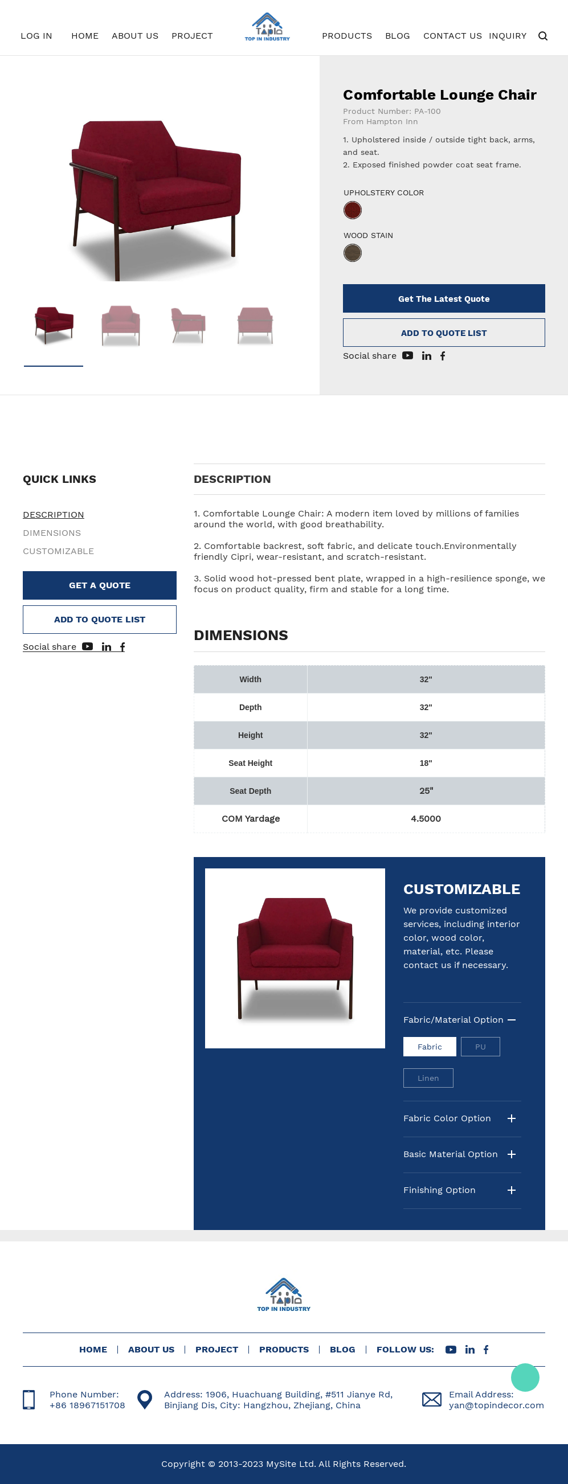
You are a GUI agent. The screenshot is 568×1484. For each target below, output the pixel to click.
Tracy (525, 1377)
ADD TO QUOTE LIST (444, 333)
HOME (85, 35)
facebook (442, 355)
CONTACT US (452, 35)
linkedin (426, 355)
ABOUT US (135, 35)
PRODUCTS (347, 35)
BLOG (397, 35)
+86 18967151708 (87, 1405)
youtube (407, 355)
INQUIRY (507, 35)
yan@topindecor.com (496, 1405)
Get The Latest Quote (444, 299)
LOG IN (36, 35)
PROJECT (192, 35)
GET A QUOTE (99, 585)
